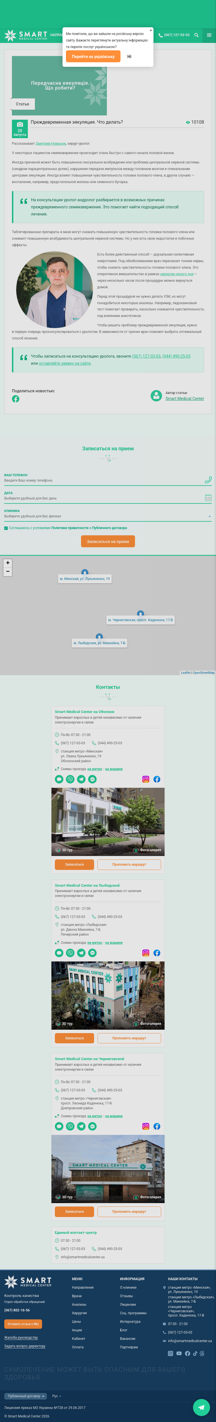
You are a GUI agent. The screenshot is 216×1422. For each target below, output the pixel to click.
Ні (129, 56)
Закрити (201, 1407)
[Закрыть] (151, 30)
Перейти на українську (93, 56)
